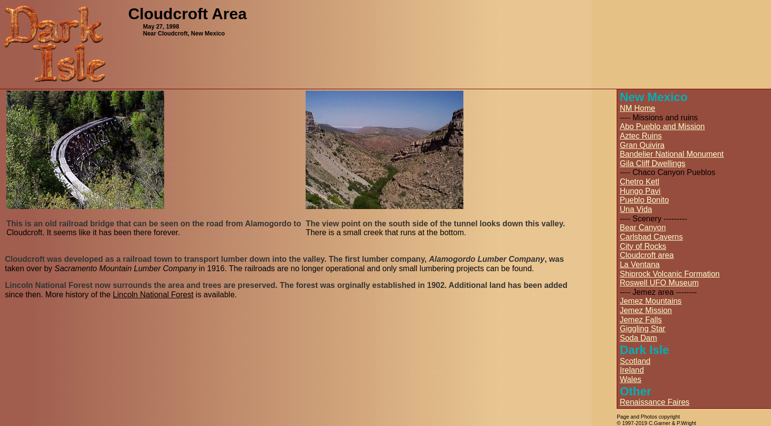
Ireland (632, 370)
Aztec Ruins (641, 136)
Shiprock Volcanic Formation (670, 274)
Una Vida (636, 209)
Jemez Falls (641, 320)
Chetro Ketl (639, 182)
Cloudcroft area (646, 255)
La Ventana (640, 264)
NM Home (637, 108)
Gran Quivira (642, 145)
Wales (630, 379)
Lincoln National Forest (153, 294)
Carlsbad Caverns (651, 237)
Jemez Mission (646, 310)
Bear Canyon (643, 227)
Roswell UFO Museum (659, 283)
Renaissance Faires (654, 402)
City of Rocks (643, 246)
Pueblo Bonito (644, 200)
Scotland (635, 361)
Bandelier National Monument (672, 154)
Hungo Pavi (640, 191)
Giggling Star (643, 328)
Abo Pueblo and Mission (662, 126)
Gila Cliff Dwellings (652, 163)
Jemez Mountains (650, 301)
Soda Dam (638, 338)
